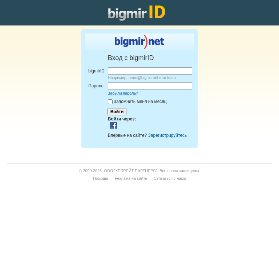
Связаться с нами (170, 178)
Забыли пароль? (123, 93)
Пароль (96, 85)
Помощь (100, 178)
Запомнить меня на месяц (140, 101)
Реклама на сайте (131, 178)
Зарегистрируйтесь (167, 135)
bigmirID (96, 71)
